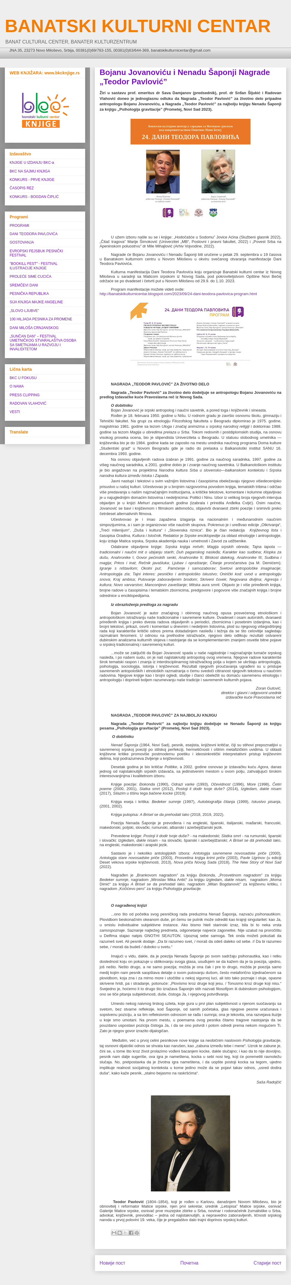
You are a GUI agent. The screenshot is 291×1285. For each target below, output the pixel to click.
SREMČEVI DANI (24, 285)
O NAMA (17, 386)
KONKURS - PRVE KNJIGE (32, 180)
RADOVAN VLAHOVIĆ (28, 403)
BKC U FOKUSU (23, 378)
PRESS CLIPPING (25, 395)
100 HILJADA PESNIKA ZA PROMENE (41, 319)
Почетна (189, 1263)
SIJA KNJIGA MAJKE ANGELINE (36, 302)
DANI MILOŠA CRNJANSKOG (34, 328)
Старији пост (267, 1263)
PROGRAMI (19, 225)
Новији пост (112, 1263)
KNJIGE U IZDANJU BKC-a (32, 162)
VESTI (15, 412)
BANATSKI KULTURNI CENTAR (138, 26)
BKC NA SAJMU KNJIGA (30, 171)
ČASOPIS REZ (22, 188)
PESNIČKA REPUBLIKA (29, 294)
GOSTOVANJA (22, 242)
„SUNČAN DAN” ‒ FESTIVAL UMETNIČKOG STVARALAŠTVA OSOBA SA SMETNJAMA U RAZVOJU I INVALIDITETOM (43, 342)
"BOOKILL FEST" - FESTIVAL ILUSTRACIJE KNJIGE (33, 266)
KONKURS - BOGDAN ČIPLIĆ (34, 197)
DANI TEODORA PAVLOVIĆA (34, 234)
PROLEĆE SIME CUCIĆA (30, 276)
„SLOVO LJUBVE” (24, 311)
